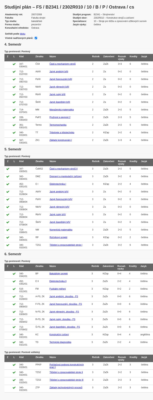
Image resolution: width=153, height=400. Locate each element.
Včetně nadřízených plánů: (19, 38)
